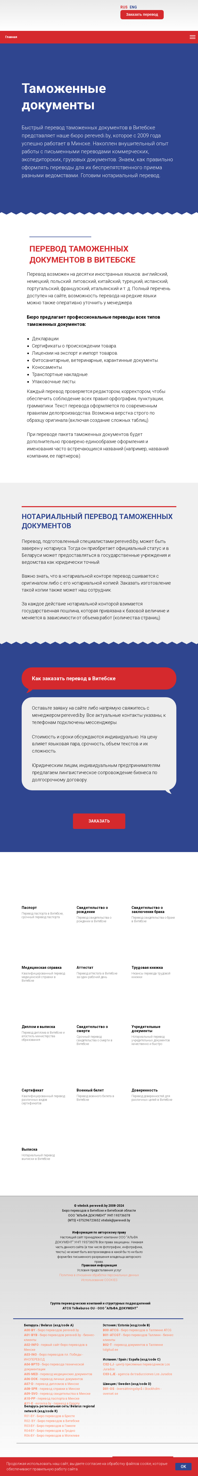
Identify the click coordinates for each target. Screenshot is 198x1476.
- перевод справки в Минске (58, 1389)
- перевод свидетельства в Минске (64, 1394)
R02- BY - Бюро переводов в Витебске (51, 1421)
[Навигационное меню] (192, 37)
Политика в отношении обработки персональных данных (99, 1275)
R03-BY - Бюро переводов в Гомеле (50, 1426)
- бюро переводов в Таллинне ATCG (145, 1330)
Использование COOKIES (99, 1280)
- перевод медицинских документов (65, 1374)
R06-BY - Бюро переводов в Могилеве (51, 1435)
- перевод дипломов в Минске (56, 1384)
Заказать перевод (142, 14)
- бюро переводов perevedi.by (57, 1330)
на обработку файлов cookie (126, 1464)
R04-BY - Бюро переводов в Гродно (49, 1431)
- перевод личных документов (60, 1379)
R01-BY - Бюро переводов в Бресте (49, 1416)
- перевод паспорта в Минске (57, 1398)
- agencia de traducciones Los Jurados (144, 1374)
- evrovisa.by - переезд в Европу (56, 1403)
